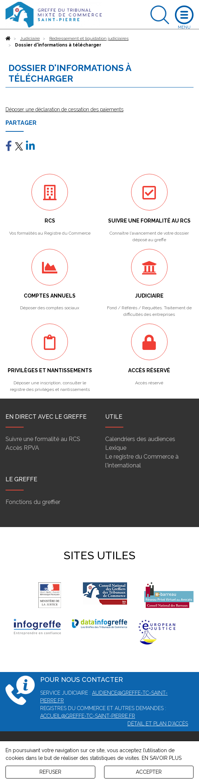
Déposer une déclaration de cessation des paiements (64, 109)
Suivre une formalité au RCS (42, 439)
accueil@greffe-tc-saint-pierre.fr (87, 716)
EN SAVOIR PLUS (161, 758)
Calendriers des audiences (140, 439)
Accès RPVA (22, 447)
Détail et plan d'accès (157, 724)
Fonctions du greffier (32, 502)
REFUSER (50, 772)
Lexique (115, 447)
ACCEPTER (149, 772)
